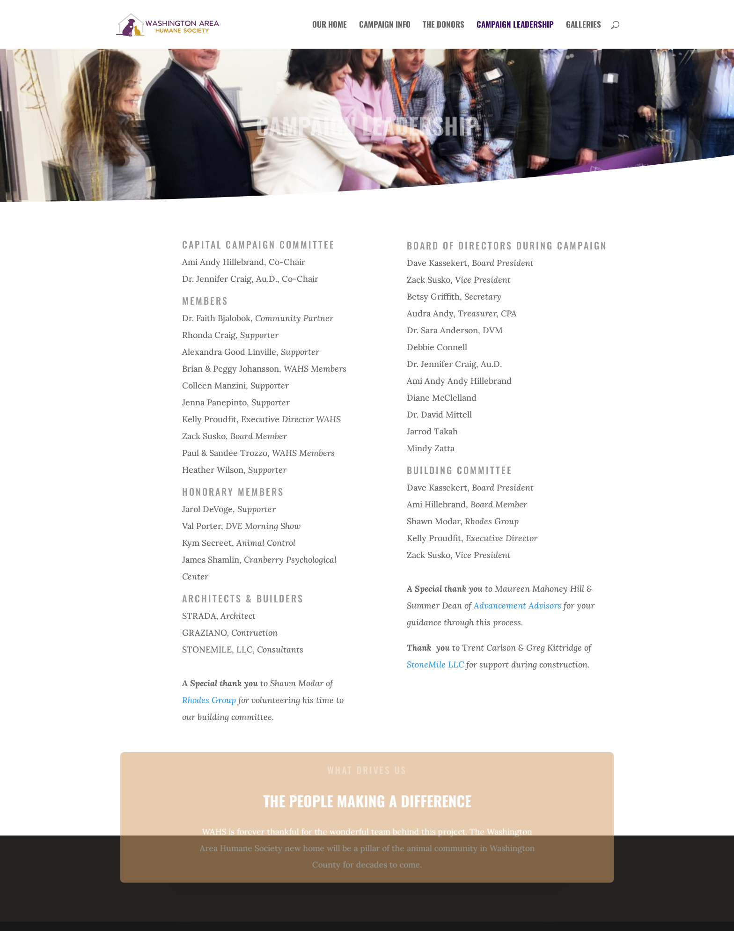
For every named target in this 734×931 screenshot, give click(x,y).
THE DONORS (443, 25)
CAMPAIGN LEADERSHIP (515, 25)
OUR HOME (329, 25)
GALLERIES (583, 25)
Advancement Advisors (517, 605)
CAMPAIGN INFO (385, 25)
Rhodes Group (209, 700)
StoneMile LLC (435, 664)
